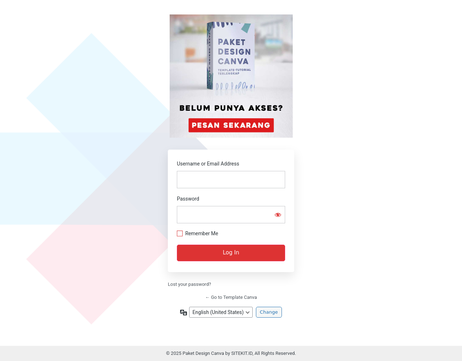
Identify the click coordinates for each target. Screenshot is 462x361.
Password (188, 199)
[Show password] (278, 214)
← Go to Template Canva (231, 297)
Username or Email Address (208, 164)
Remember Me (201, 233)
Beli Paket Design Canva (231, 76)
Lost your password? (189, 284)
